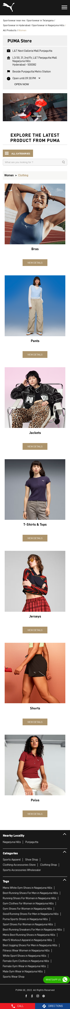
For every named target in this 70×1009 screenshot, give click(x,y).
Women (9, 175)
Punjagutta (31, 841)
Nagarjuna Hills (12, 841)
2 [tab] (38, 116)
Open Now (21, 84)
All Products (9, 30)
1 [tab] (32, 116)
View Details (35, 262)
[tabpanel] (35, 107)
